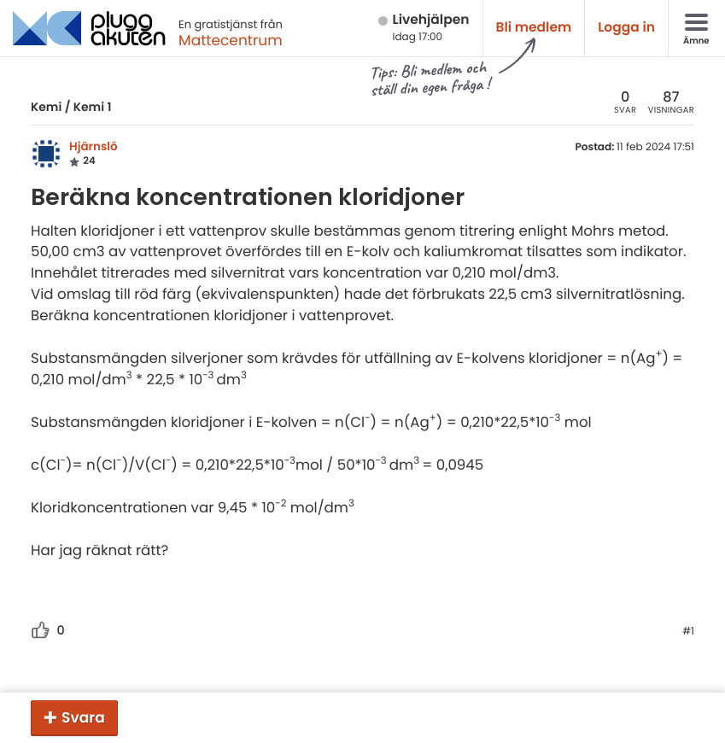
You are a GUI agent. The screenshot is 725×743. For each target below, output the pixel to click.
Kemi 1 (92, 106)
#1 (688, 632)
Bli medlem (534, 28)
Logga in (626, 28)
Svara (83, 717)
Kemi (46, 106)
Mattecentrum (230, 40)
